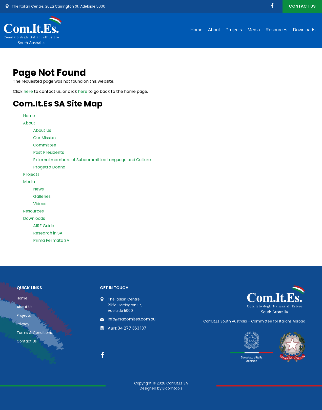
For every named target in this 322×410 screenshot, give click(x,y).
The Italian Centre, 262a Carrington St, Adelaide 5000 (55, 6)
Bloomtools (172, 388)
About (214, 29)
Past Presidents (48, 152)
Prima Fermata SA (51, 240)
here (28, 91)
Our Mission (44, 138)
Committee (44, 145)
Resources (276, 29)
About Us (42, 130)
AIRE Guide (43, 226)
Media (254, 29)
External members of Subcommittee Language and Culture (92, 160)
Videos (39, 204)
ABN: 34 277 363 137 (123, 328)
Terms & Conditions (34, 332)
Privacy (23, 324)
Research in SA (48, 233)
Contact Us (302, 6)
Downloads (304, 29)
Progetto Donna (49, 167)
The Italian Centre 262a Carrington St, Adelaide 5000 (121, 305)
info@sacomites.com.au (127, 319)
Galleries (42, 196)
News (38, 189)
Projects (234, 29)
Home (196, 29)
